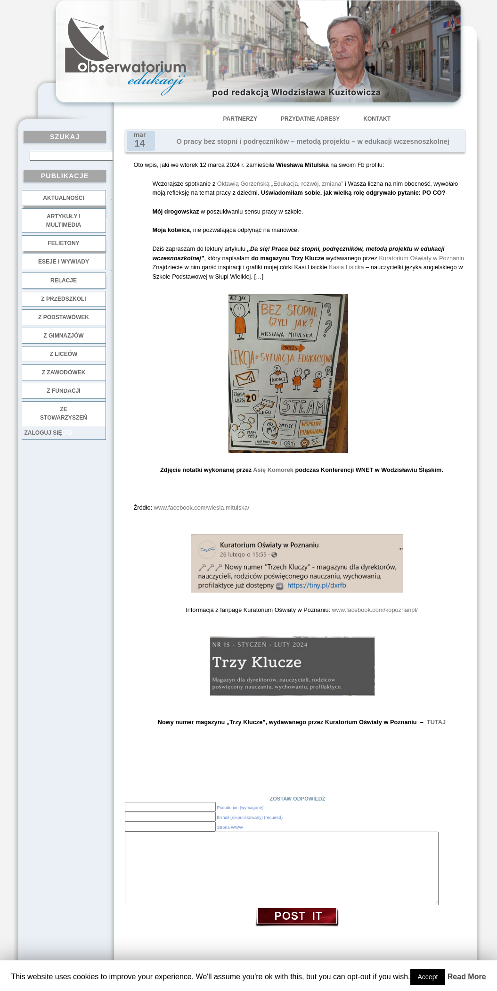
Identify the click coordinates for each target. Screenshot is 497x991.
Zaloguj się (43, 432)
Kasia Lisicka (346, 267)
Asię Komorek (273, 469)
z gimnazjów (63, 335)
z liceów (64, 354)
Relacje (63, 280)
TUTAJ (436, 722)
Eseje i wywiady (63, 261)
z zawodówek (64, 372)
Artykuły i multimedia (63, 220)
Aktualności (63, 198)
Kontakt (377, 119)
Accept (428, 977)
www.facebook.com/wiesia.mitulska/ (202, 507)
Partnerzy (240, 119)
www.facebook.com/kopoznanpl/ (375, 609)
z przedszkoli (63, 299)
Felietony (63, 243)
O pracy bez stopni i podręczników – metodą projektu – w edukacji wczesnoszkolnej (313, 141)
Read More (467, 977)
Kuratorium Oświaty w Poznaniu (421, 258)
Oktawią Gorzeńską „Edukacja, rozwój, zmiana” (280, 183)
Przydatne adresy (310, 119)
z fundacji (63, 391)
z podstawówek (63, 317)
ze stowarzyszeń (63, 413)
